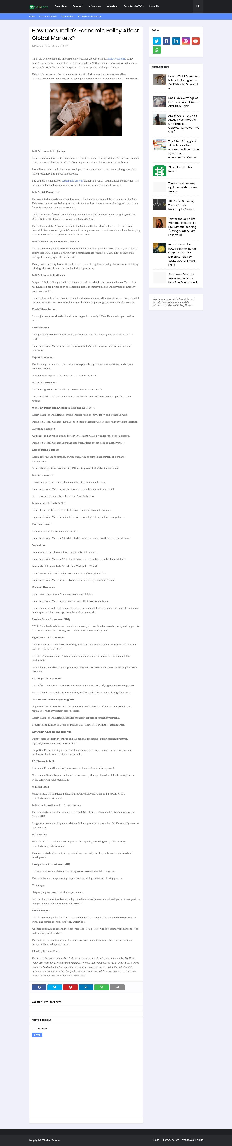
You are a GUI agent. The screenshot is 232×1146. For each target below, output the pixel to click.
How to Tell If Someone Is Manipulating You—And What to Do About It (183, 82)
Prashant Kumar (42, 46)
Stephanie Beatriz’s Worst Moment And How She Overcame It (182, 278)
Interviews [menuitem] (112, 6)
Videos (32, 16)
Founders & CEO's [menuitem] (134, 6)
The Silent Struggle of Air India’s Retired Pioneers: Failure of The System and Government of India (183, 149)
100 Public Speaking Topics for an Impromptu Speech (181, 205)
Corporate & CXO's (48, 16)
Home (156, 1140)
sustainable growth (72, 180)
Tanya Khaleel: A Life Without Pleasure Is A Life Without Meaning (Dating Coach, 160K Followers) (182, 227)
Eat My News (53, 1140)
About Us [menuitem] (154, 6)
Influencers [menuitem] (94, 6)
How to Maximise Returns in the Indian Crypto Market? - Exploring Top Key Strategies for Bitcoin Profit (182, 255)
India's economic (116, 58)
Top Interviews (67, 16)
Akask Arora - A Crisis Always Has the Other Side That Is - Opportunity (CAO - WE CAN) (183, 124)
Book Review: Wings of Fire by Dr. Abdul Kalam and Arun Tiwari (183, 102)
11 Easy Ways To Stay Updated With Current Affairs (183, 187)
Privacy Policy (171, 1140)
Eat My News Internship (89, 16)
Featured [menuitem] (78, 6)
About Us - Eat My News (180, 169)
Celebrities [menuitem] (61, 6)
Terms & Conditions (192, 1140)
